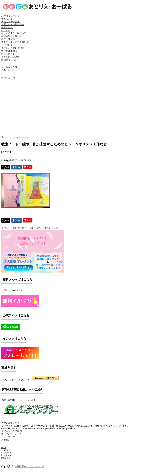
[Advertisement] (83, 108)
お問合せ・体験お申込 (12, 24)
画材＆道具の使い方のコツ (15, 36)
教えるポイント (9, 54)
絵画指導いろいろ (10, 59)
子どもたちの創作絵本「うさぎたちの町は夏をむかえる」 (31, 228)
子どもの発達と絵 (10, 56)
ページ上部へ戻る (10, 422)
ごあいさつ (7, 70)
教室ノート (7, 27)
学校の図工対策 (9, 51)
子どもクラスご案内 (11, 431)
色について (7, 45)
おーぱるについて (10, 15)
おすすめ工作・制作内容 (13, 33)
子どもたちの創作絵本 (12, 48)
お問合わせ (7, 440)
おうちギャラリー (10, 67)
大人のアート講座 (10, 21)
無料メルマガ (8, 77)
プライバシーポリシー (12, 434)
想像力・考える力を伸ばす (15, 42)
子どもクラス (8, 18)
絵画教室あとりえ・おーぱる (29, 466)
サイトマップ (8, 437)
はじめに (5, 30)
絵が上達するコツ (10, 39)
